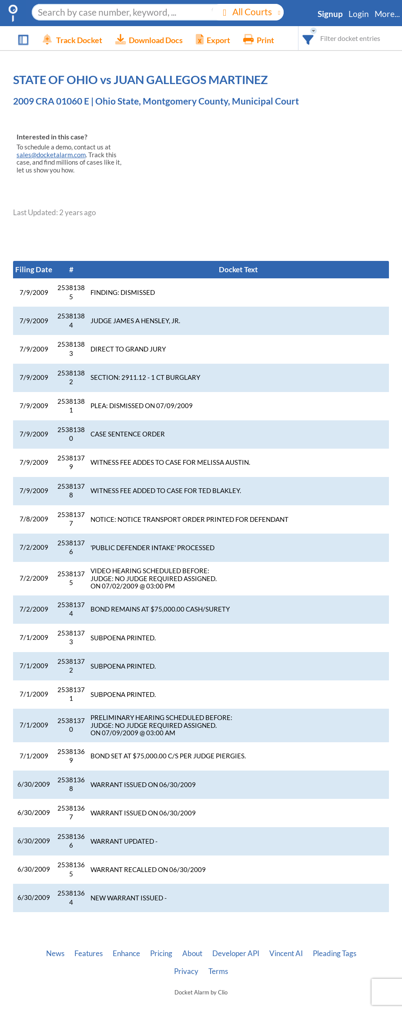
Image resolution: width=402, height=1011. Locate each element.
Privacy (186, 971)
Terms (218, 971)
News (55, 953)
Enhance (126, 953)
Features (88, 953)
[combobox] (308, 38)
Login (358, 14)
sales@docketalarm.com (51, 155)
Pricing (161, 953)
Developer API (235, 953)
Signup (330, 14)
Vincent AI (286, 953)
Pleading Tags (334, 953)
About (192, 953)
